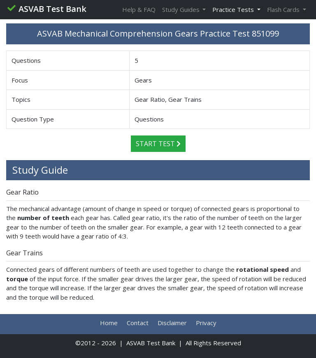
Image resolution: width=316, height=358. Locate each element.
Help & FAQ (139, 9)
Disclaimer (172, 323)
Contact (138, 323)
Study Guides (181, 9)
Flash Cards (284, 9)
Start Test (158, 143)
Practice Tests (234, 9)
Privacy (206, 323)
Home (109, 323)
